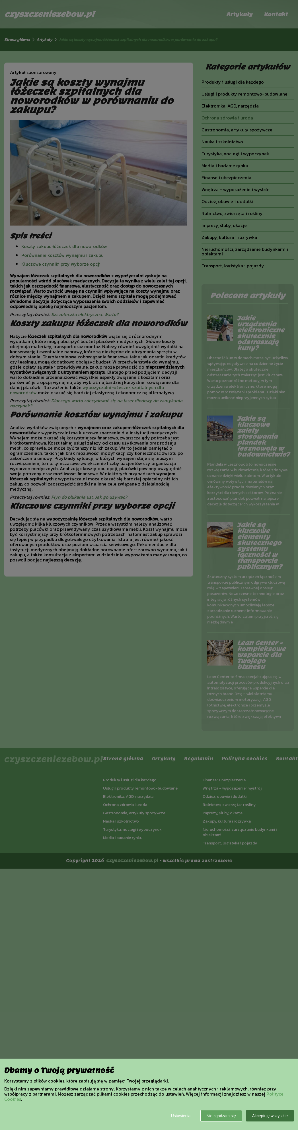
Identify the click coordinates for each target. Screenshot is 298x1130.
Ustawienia (180, 1116)
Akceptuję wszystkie (270, 1116)
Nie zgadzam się (221, 1116)
